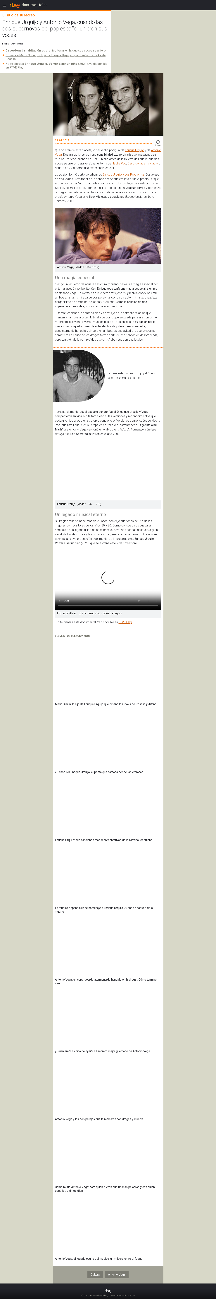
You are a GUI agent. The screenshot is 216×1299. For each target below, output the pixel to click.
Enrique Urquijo (134, 150)
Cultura (95, 1274)
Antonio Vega (116, 1274)
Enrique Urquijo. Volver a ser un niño (51, 64)
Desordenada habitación (143, 163)
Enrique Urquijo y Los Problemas (123, 174)
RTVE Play (16, 67)
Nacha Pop (119, 163)
